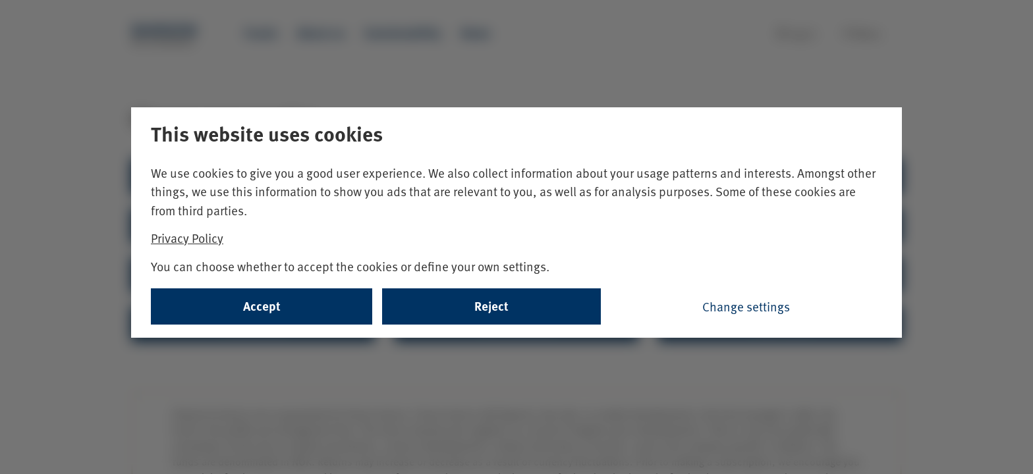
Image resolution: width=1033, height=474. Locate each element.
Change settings (746, 306)
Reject (491, 306)
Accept (262, 306)
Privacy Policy (187, 237)
